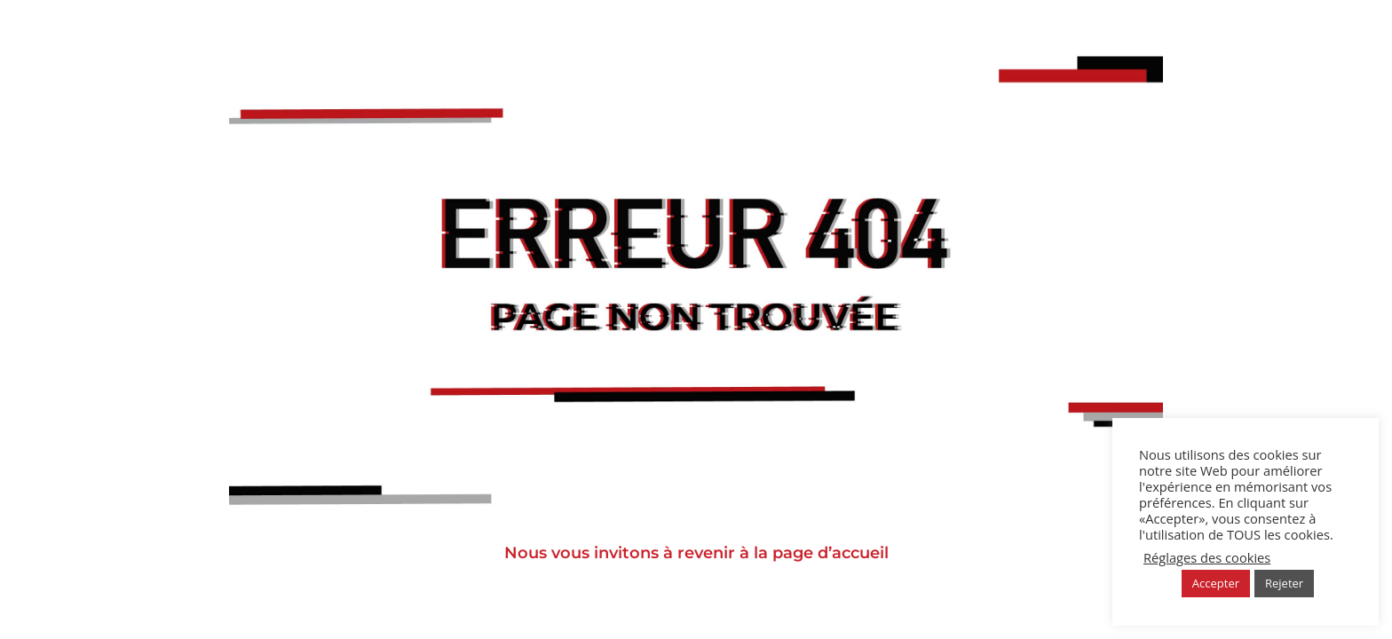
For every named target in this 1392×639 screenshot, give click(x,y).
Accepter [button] (1215, 583)
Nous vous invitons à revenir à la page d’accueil (696, 553)
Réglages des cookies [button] (1206, 557)
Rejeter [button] (1284, 583)
